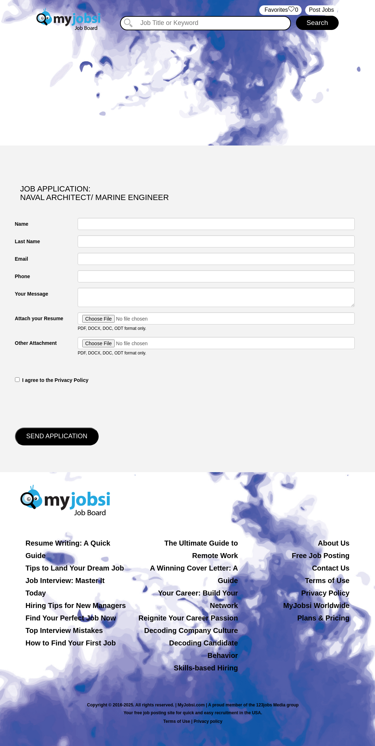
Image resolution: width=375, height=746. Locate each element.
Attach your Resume (39, 318)
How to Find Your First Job (71, 643)
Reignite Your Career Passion (188, 618)
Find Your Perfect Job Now (71, 618)
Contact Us (331, 568)
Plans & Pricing (323, 618)
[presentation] (69, 405)
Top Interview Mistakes (64, 630)
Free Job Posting (320, 556)
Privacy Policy (325, 593)
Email (21, 259)
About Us (334, 543)
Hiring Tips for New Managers (76, 605)
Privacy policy (208, 721)
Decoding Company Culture (191, 630)
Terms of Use (327, 580)
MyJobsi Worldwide (316, 605)
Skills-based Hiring (206, 668)
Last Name (27, 241)
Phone (22, 276)
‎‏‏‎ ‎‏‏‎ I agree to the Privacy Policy (52, 380)
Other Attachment (36, 343)
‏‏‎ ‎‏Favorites (280, 10)
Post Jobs (321, 10)
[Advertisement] (187, 85)
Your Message (31, 294)
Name (21, 224)
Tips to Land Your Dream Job (75, 568)
